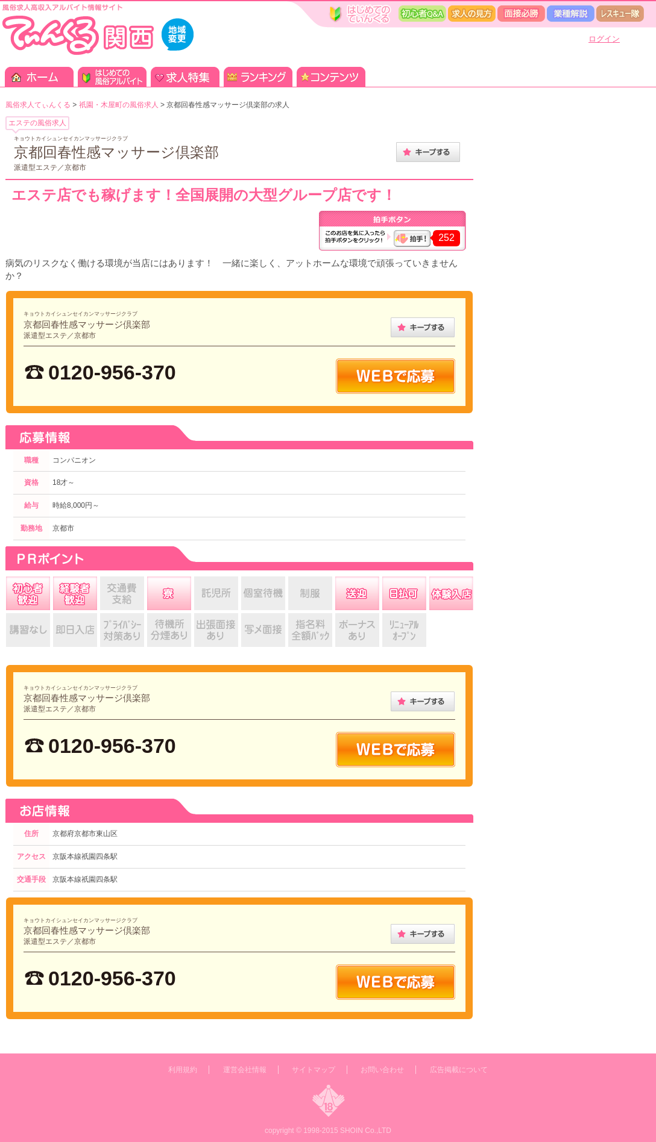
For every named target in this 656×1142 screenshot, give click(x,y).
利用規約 (182, 1070)
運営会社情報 (244, 1070)
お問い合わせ (382, 1070)
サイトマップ (313, 1070)
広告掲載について (459, 1070)
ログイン (604, 38)
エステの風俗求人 (37, 123)
